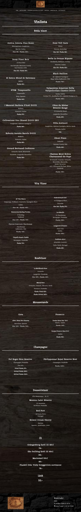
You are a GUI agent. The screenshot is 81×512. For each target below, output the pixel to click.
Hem (17, 10)
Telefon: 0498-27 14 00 (62, 503)
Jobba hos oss (53, 10)
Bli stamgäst (62, 10)
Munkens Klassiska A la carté (35, 10)
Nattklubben (23, 10)
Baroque (47, 10)
